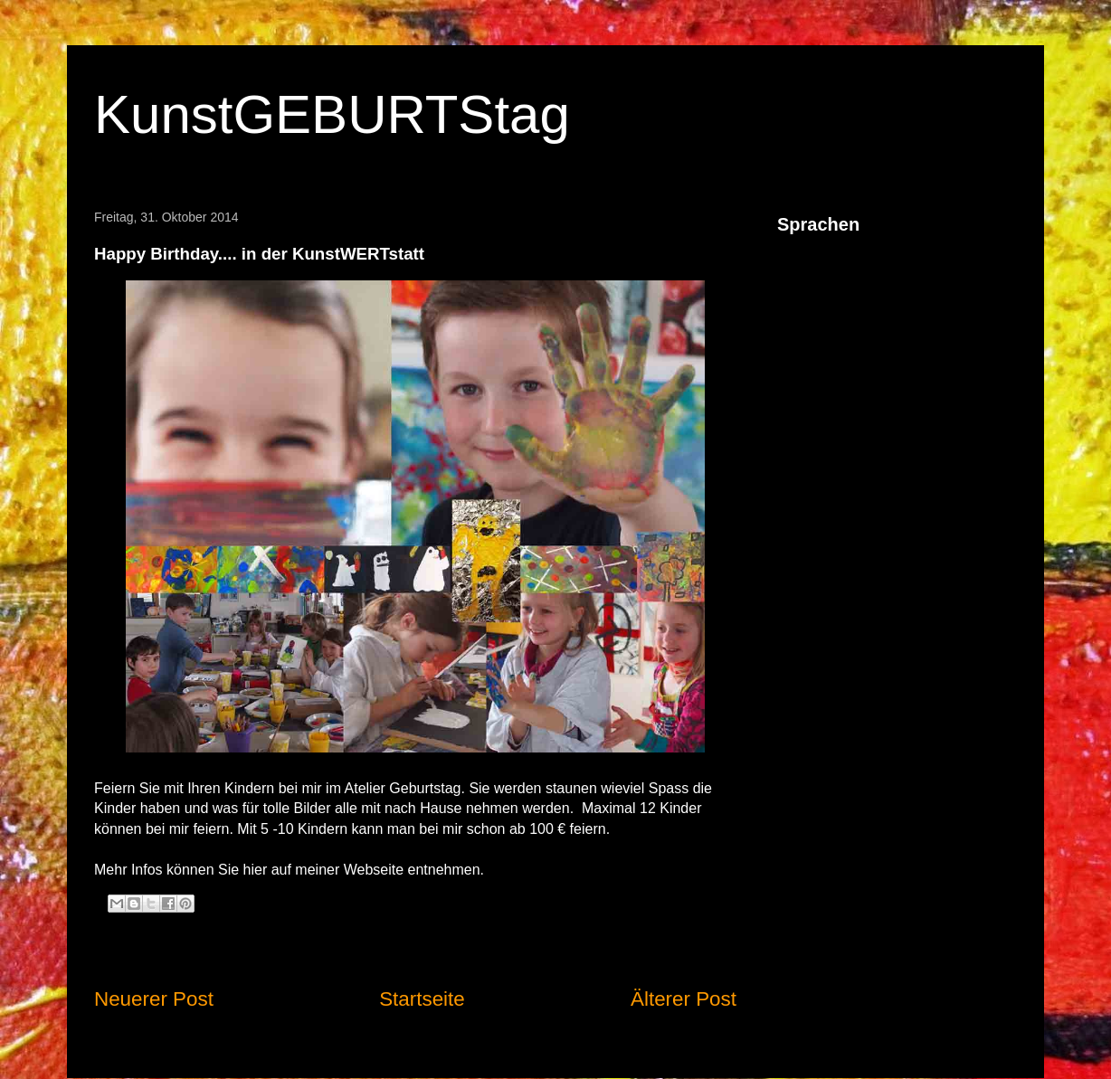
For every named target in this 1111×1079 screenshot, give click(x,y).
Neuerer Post (154, 999)
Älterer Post (683, 999)
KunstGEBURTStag (332, 114)
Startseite (422, 999)
